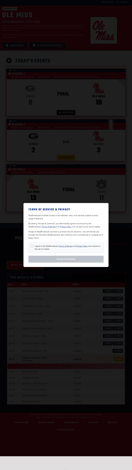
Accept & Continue (66, 259)
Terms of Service (48, 227)
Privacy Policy (65, 227)
